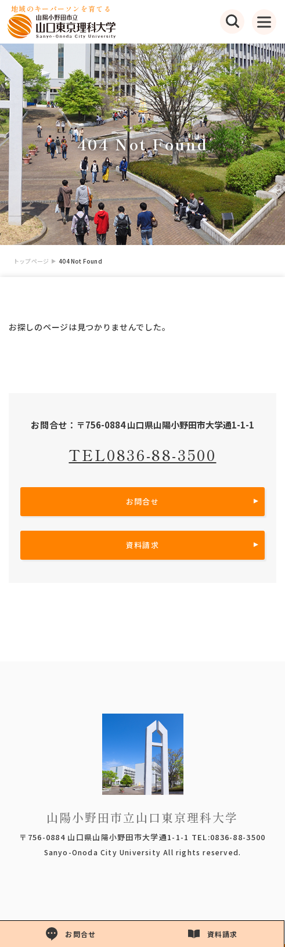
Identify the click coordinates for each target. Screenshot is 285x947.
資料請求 (142, 544)
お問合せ (142, 501)
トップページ (31, 261)
